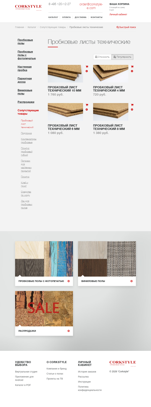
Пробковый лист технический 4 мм (109, 89)
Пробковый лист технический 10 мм (64, 89)
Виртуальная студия (26, 371)
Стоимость (102, 56)
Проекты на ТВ (55, 378)
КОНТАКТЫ (97, 17)
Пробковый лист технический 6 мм (64, 127)
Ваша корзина (119, 4)
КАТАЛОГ (53, 17)
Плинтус (25, 176)
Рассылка (83, 376)
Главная (19, 27)
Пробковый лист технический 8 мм (109, 127)
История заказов (87, 371)
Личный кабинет (118, 14)
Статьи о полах (55, 373)
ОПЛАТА (66, 17)
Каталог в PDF (23, 385)
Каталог (32, 27)
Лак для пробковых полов (26, 204)
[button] (113, 57)
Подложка (26, 133)
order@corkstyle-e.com (91, 6)
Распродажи (26, 102)
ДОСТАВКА (81, 17)
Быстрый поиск (126, 27)
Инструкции (84, 381)
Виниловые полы (107, 281)
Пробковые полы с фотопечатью (44, 281)
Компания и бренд (57, 368)
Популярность (122, 56)
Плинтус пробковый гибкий (26, 151)
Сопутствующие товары (53, 27)
